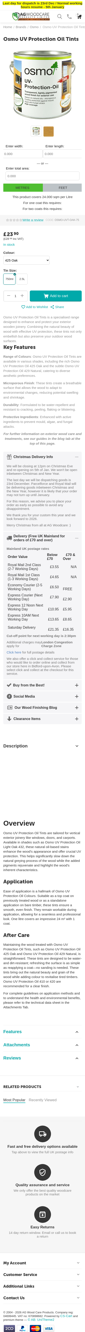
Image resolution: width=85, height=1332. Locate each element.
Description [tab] (41, 746)
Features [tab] (41, 1031)
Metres (22, 188)
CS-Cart (66, 1316)
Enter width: (14, 146)
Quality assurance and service (42, 1185)
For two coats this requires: (42, 209)
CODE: (50, 220)
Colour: (9, 252)
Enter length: (54, 146)
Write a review (33, 220)
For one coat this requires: (42, 203)
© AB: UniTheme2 (41, 1319)
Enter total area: (18, 168)
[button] (57, 307)
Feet (63, 188)
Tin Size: (10, 270)
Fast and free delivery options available (42, 1146)
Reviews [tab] (41, 1058)
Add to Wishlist (34, 307)
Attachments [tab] (41, 1045)
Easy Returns (42, 1227)
